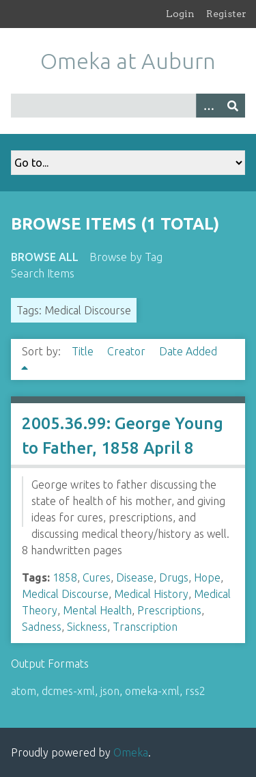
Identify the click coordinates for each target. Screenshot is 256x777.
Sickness (87, 627)
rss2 (195, 691)
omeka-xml (152, 691)
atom (23, 691)
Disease (135, 577)
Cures (97, 577)
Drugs (173, 577)
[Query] (128, 106)
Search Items (42, 273)
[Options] (208, 106)
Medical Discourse (65, 594)
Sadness (41, 627)
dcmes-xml (68, 691)
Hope (207, 577)
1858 (65, 577)
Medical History (151, 594)
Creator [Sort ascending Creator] (127, 351)
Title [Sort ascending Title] (84, 351)
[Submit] (233, 106)
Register (226, 13)
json (109, 691)
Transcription (145, 627)
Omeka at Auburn (128, 61)
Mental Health (97, 610)
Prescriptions (169, 610)
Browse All (45, 257)
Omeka (130, 752)
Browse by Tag (125, 257)
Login (180, 13)
